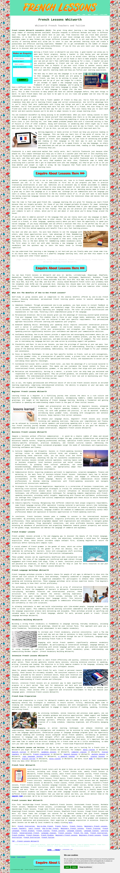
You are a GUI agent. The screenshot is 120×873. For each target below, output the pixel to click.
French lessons (31, 275)
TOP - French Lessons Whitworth (25, 841)
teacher (101, 56)
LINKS (83, 14)
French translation (41, 754)
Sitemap (13, 857)
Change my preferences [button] (85, 867)
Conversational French (29, 833)
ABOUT (89, 14)
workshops (20, 587)
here (70, 822)
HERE (91, 759)
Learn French (34, 828)
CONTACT (95, 14)
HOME (78, 14)
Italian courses (28, 759)
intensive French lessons (91, 660)
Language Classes (74, 831)
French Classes (43, 831)
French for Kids (81, 833)
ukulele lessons (98, 754)
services (43, 761)
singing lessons (97, 756)
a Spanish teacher (66, 756)
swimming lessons (48, 752)
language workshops (95, 606)
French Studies (27, 831)
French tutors (85, 282)
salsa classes (55, 759)
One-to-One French (45, 826)
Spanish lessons (70, 754)
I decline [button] (74, 867)
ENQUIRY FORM (17, 796)
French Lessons (58, 831)
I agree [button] (67, 867)
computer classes (79, 752)
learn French (42, 670)
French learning (28, 794)
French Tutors (61, 826)
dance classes (89, 750)
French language (63, 816)
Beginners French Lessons (95, 826)
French (44, 769)
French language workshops (23, 574)
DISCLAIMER (103, 14)
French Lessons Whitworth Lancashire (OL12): (32, 30)
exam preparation (25, 700)
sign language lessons (32, 756)
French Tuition (48, 837)
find (18, 804)
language (65, 74)
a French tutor (98, 747)
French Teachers (19, 828)
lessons (53, 750)
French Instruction (26, 826)
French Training (93, 828)
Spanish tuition (19, 752)
